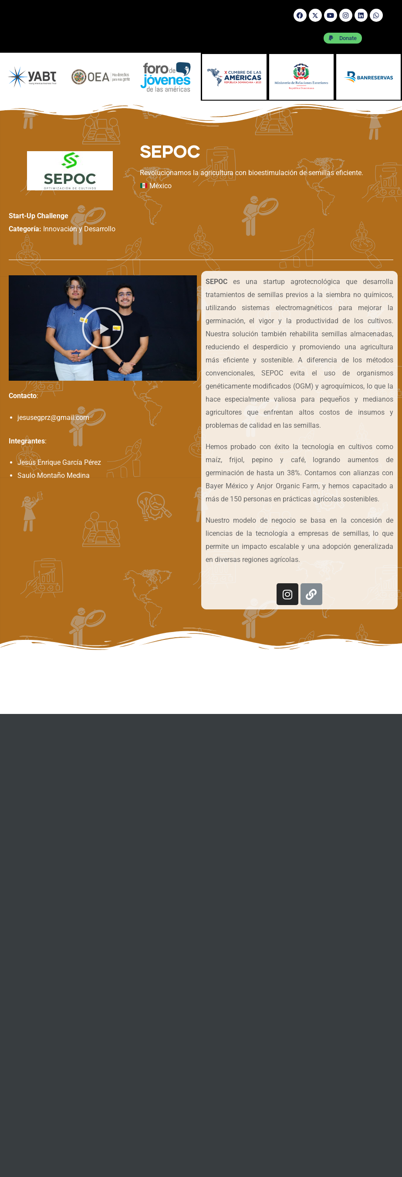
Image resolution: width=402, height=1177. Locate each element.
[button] (103, 328)
